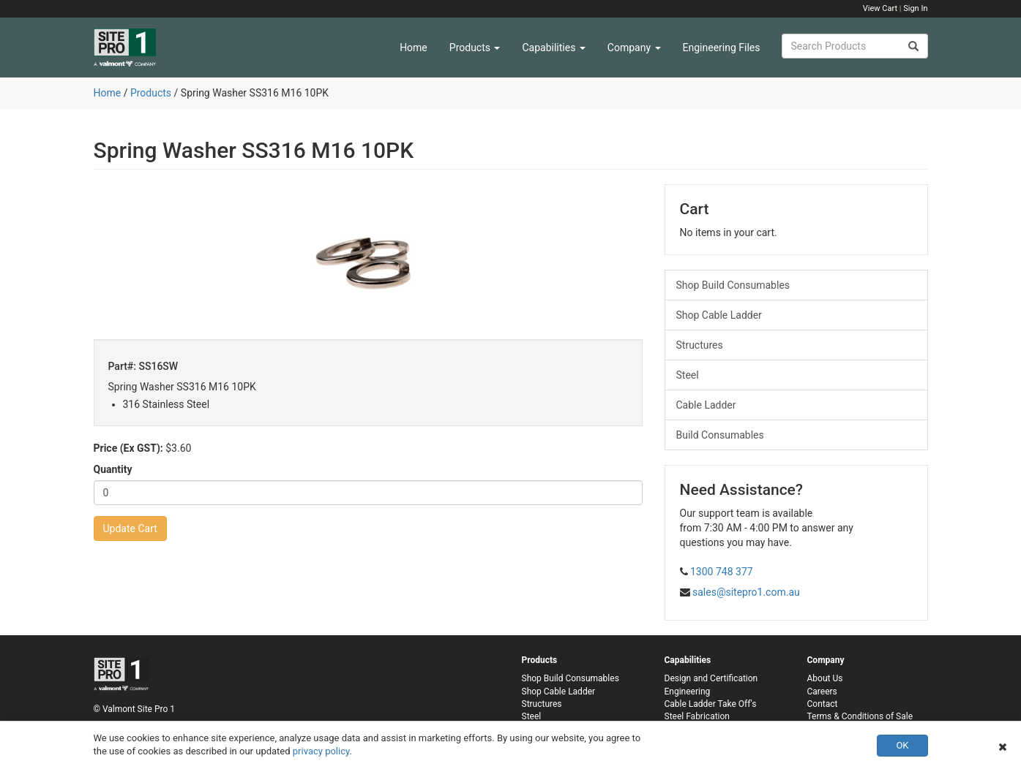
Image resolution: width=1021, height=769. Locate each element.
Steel (687, 375)
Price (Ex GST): (128, 448)
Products (475, 47)
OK (902, 745)
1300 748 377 (721, 571)
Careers (822, 691)
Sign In (915, 8)
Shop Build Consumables (733, 285)
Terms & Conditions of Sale (860, 716)
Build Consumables (720, 435)
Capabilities (553, 47)
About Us (825, 678)
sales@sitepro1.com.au (746, 592)
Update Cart (130, 528)
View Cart (880, 8)
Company (634, 47)
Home (413, 47)
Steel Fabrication (697, 716)
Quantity (113, 469)
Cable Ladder (706, 405)
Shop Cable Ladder (719, 315)
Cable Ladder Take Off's (711, 704)
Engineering (688, 691)
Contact (822, 704)
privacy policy (321, 751)
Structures (699, 345)
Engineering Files (721, 47)
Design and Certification (711, 678)
